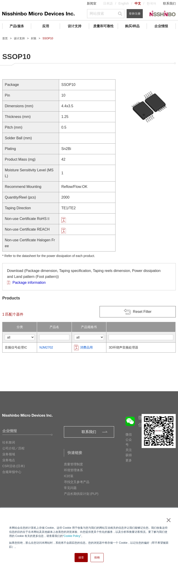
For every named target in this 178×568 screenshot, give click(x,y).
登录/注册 (134, 13)
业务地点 (8, 460)
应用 (45, 26)
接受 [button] (81, 557)
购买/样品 (132, 26)
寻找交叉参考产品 (76, 482)
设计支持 (74, 26)
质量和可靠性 (103, 26)
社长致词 (8, 442)
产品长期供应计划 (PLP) (81, 494)
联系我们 (169, 3)
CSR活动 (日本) (13, 466)
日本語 (108, 3)
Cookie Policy (72, 536)
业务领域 (8, 454)
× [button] (167, 520)
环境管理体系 (73, 470)
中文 (138, 3)
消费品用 (86, 347)
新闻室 (91, 3)
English (123, 3)
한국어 (151, 3)
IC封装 (68, 476)
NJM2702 (46, 347)
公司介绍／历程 (13, 448)
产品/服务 (17, 26)
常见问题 (70, 488)
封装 (33, 38)
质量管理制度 (73, 464)
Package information (29, 282)
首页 (5, 38)
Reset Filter (142, 312)
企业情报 (161, 26)
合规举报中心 (11, 472)
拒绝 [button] (97, 557)
